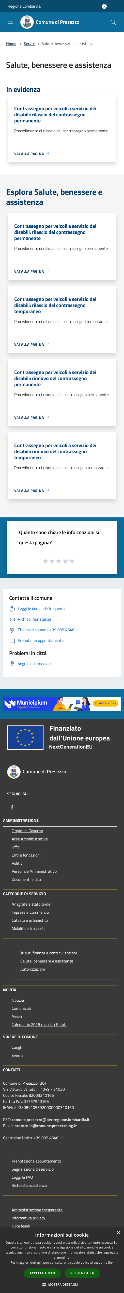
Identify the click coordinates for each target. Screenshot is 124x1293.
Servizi (29, 43)
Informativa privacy (28, 1218)
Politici (17, 863)
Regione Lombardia (24, 6)
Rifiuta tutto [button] (82, 1273)
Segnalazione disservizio (33, 1169)
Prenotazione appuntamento (36, 1161)
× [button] (118, 1233)
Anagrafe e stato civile (31, 904)
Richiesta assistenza (29, 1185)
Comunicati (21, 1008)
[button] (62, 1284)
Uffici (16, 847)
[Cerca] (113, 22)
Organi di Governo (27, 831)
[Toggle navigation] (10, 22)
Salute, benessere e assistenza (46, 961)
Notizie (18, 1000)
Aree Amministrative (30, 839)
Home (11, 43)
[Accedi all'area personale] (104, 6)
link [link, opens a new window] (111, 1262)
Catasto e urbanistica (30, 920)
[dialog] (62, 1260)
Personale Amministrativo (34, 871)
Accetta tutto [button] (42, 1273)
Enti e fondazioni (26, 855)
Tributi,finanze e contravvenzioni (48, 953)
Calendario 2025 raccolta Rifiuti (39, 1024)
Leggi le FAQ (22, 1177)
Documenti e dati (26, 879)
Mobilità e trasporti (28, 928)
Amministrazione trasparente (37, 1210)
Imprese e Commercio (30, 912)
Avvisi (17, 1016)
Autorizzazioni (32, 969)
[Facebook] (12, 807)
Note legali (21, 1226)
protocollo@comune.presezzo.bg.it (45, 1126)
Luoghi (17, 1047)
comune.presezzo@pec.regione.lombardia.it (50, 1119)
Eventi (17, 1055)
